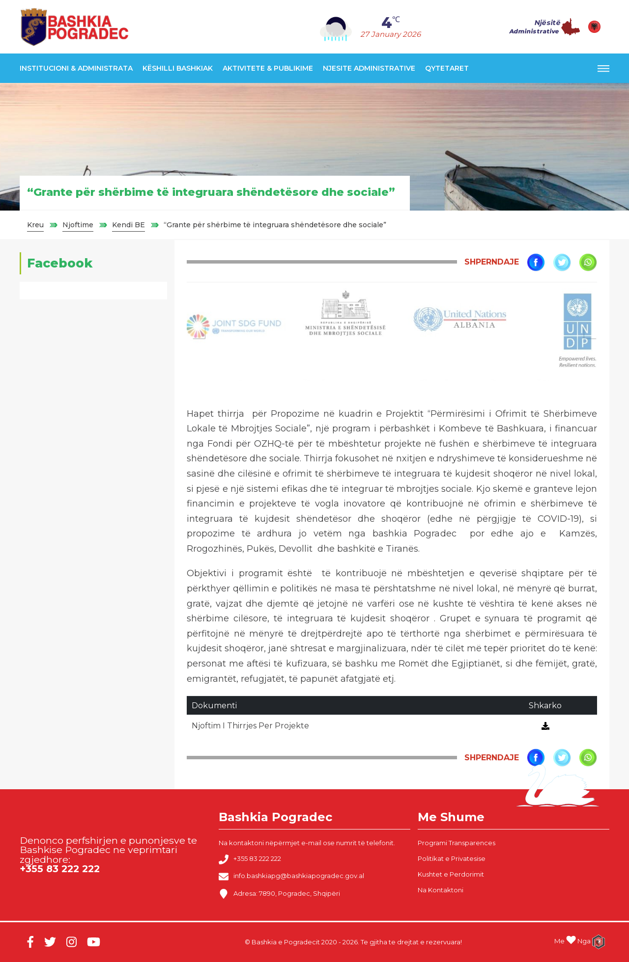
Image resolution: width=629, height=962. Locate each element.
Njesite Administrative (369, 68)
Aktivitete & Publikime (268, 68)
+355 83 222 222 (250, 859)
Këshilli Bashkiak (178, 68)
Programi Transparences (456, 843)
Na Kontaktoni (440, 890)
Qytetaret (447, 68)
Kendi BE (128, 224)
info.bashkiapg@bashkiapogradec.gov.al (291, 877)
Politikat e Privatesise (452, 858)
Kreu (35, 224)
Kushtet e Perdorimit (451, 874)
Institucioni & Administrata (76, 68)
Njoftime (77, 224)
